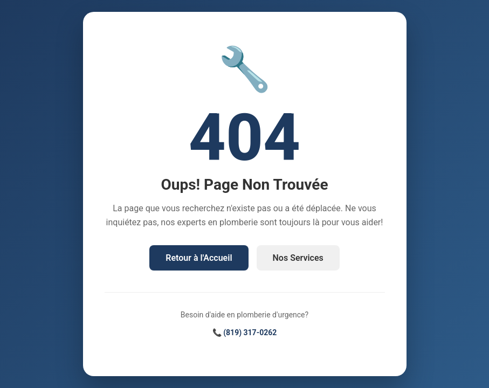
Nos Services (298, 258)
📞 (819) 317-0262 (244, 332)
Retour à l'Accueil (199, 258)
